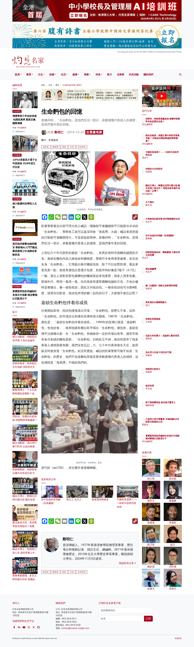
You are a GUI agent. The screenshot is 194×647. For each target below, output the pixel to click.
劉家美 (166, 427)
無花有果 (167, 385)
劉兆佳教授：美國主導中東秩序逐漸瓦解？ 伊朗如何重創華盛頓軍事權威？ (171, 141)
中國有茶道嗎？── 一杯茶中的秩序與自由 (127, 499)
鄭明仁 (59, 132)
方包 (72, 147)
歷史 (57, 85)
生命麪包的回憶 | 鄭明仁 (72, 85)
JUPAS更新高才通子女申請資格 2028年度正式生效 (24, 163)
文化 (40, 74)
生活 (63, 74)
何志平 (166, 224)
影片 (109, 74)
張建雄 (166, 358)
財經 (51, 74)
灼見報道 (17, 287)
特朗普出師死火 (170, 369)
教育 (28, 74)
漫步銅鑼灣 (168, 269)
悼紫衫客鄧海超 (170, 319)
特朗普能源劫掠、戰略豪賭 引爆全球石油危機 (171, 255)
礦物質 (56, 147)
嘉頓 (64, 147)
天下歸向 (167, 202)
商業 (86, 74)
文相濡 (166, 322)
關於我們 (148, 74)
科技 (98, 74)
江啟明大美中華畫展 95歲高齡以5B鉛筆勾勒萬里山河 (171, 422)
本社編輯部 (21, 128)
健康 (74, 74)
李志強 (166, 388)
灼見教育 (17, 155)
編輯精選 (167, 408)
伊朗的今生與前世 (171, 169)
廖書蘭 (166, 241)
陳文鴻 (166, 205)
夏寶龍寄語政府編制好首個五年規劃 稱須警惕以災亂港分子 (24, 295)
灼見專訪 (17, 111)
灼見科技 (17, 239)
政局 (17, 74)
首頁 (43, 85)
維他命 (46, 147)
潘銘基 (166, 341)
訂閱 (148, 618)
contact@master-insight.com (75, 628)
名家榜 (120, 74)
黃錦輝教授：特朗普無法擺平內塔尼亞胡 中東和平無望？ (24, 473)
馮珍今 (166, 160)
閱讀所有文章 (127, 563)
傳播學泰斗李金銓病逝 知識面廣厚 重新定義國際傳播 (24, 120)
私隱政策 (178, 638)
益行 (165, 308)
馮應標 (166, 171)
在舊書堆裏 (94, 132)
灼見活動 (134, 74)
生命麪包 (82, 147)
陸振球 (166, 291)
